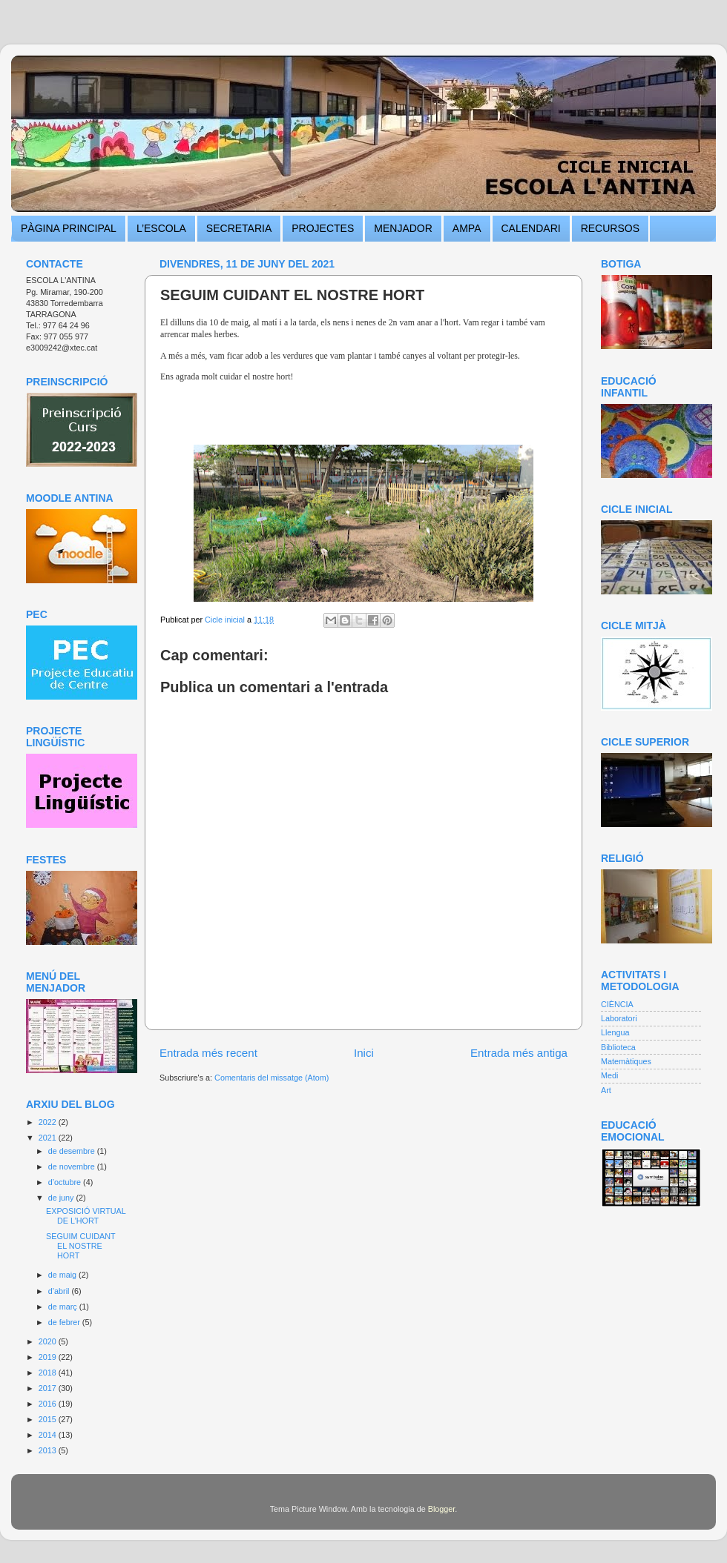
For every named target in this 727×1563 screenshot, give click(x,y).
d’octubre (65, 1182)
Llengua (615, 1032)
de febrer (65, 1322)
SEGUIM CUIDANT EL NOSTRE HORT (80, 1246)
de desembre (72, 1150)
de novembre (72, 1166)
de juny (62, 1197)
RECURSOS (610, 228)
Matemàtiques (626, 1061)
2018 (49, 1372)
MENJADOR (403, 228)
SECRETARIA (239, 228)
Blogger (441, 1508)
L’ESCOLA (161, 228)
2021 (49, 1137)
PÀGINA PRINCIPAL (68, 228)
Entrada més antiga (519, 1052)
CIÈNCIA (617, 1004)
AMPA (467, 228)
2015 (49, 1419)
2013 (49, 1450)
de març (63, 1306)
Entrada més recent (208, 1052)
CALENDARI (531, 228)
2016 (49, 1403)
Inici (364, 1052)
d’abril (60, 1291)
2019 (49, 1357)
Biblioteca (618, 1047)
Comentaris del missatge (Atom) (271, 1077)
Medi (609, 1075)
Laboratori (619, 1018)
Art (606, 1090)
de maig (63, 1274)
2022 (49, 1122)
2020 (49, 1341)
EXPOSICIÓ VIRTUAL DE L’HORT (85, 1216)
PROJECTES (323, 228)
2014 (49, 1434)
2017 (49, 1388)
